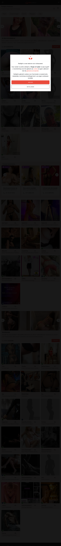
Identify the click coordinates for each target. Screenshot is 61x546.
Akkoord (30, 82)
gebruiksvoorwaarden (32, 71)
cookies (35, 69)
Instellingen (30, 87)
